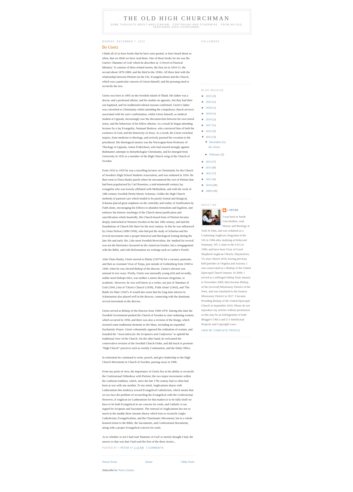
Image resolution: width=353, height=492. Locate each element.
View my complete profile (220, 330)
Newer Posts (109, 461)
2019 (209, 113)
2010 (209, 185)
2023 (209, 101)
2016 (209, 131)
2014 (209, 161)
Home (149, 461)
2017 (209, 125)
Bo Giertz (110, 47)
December (215, 142)
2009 (209, 190)
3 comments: (155, 448)
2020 (209, 107)
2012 (209, 173)
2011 (209, 179)
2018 (209, 119)
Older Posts (188, 461)
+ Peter (232, 210)
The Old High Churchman (177, 18)
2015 (209, 137)
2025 (209, 96)
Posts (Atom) (126, 470)
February (215, 154)
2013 (209, 167)
